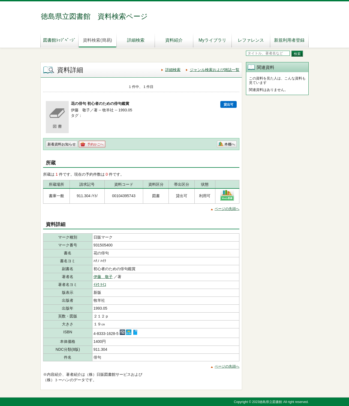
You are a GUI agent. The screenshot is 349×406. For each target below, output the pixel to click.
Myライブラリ (212, 40)
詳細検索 (136, 40)
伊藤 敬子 (103, 276)
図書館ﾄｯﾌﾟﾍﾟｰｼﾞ (59, 40)
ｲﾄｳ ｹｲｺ (100, 284)
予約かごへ (95, 144)
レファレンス (251, 40)
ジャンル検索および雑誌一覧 (214, 70)
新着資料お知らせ (61, 144)
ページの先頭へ (227, 209)
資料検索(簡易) (97, 40)
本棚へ (229, 144)
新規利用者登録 (289, 40)
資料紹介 (174, 40)
